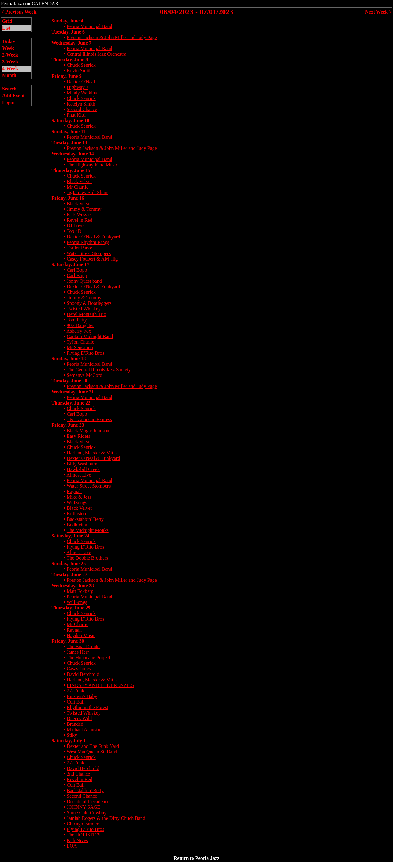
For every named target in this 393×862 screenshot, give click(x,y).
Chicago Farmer (83, 823)
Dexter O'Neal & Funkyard (93, 236)
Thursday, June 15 (71, 170)
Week (8, 48)
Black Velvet (79, 181)
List (6, 27)
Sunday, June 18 (69, 358)
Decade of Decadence (88, 801)
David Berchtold (83, 674)
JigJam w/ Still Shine (87, 192)
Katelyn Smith (81, 103)
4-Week (10, 68)
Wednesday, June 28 (73, 585)
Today (8, 41)
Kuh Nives (77, 840)
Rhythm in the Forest (87, 707)
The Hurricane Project (88, 657)
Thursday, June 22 (71, 402)
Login (8, 102)
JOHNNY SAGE (83, 807)
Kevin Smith (79, 70)
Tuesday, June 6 (68, 31)
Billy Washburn (82, 463)
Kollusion (76, 513)
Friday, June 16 (68, 198)
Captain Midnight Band (90, 336)
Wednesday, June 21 (73, 391)
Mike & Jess (79, 497)
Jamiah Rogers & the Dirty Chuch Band (106, 818)
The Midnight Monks (88, 530)
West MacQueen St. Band (92, 751)
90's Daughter (80, 325)
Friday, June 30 (68, 641)
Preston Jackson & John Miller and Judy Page (112, 37)
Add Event (13, 95)
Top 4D (74, 231)
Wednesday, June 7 (71, 43)
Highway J (77, 87)
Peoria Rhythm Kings (88, 242)
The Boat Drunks (83, 646)
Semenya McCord (84, 375)
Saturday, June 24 (70, 535)
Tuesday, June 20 (69, 380)
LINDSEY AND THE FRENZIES (100, 685)
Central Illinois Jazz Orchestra (96, 54)
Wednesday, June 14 (73, 153)
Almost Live (78, 474)
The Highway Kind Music (92, 164)
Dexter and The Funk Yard (93, 746)
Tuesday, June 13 (69, 142)
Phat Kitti (76, 115)
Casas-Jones (79, 668)
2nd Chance (78, 773)
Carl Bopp (77, 270)
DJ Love (75, 225)
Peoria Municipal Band (89, 26)
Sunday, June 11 (69, 131)
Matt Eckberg (80, 591)
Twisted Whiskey (84, 308)
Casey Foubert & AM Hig (92, 258)
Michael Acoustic (84, 729)
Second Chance (82, 109)
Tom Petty (77, 319)
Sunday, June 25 (69, 563)
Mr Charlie (77, 187)
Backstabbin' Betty (85, 519)
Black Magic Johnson (88, 430)
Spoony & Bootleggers (89, 303)
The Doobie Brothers (87, 558)
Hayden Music (81, 635)
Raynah (74, 491)
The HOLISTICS (84, 834)
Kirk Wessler (79, 214)
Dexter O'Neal (81, 81)
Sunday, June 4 (68, 20)
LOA (72, 845)
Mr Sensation (80, 347)
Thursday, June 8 (70, 59)
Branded (75, 724)
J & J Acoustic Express (89, 419)
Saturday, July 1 (69, 740)
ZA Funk (75, 690)
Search (9, 88)
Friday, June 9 (67, 76)
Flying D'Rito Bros (85, 353)
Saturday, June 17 (70, 264)
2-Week (10, 55)
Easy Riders (78, 436)
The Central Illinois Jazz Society (99, 369)
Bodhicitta (77, 524)
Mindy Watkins (82, 92)
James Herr (78, 652)
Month (9, 75)
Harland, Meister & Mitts (92, 452)
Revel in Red (79, 220)
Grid (7, 21)
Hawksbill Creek (83, 469)
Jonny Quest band (84, 281)
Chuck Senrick (81, 65)
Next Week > (378, 11)
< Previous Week (18, 11)
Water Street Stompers (89, 253)
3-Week (10, 61)
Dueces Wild (79, 718)
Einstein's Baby (82, 696)
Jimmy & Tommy (84, 209)
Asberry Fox (78, 330)
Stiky (72, 735)
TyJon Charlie (80, 342)
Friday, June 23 (68, 425)
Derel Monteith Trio (86, 314)
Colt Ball (75, 701)
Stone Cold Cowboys (87, 812)
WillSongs (77, 502)
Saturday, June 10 (70, 120)
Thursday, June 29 (71, 607)
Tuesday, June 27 (69, 574)
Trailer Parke (79, 247)
